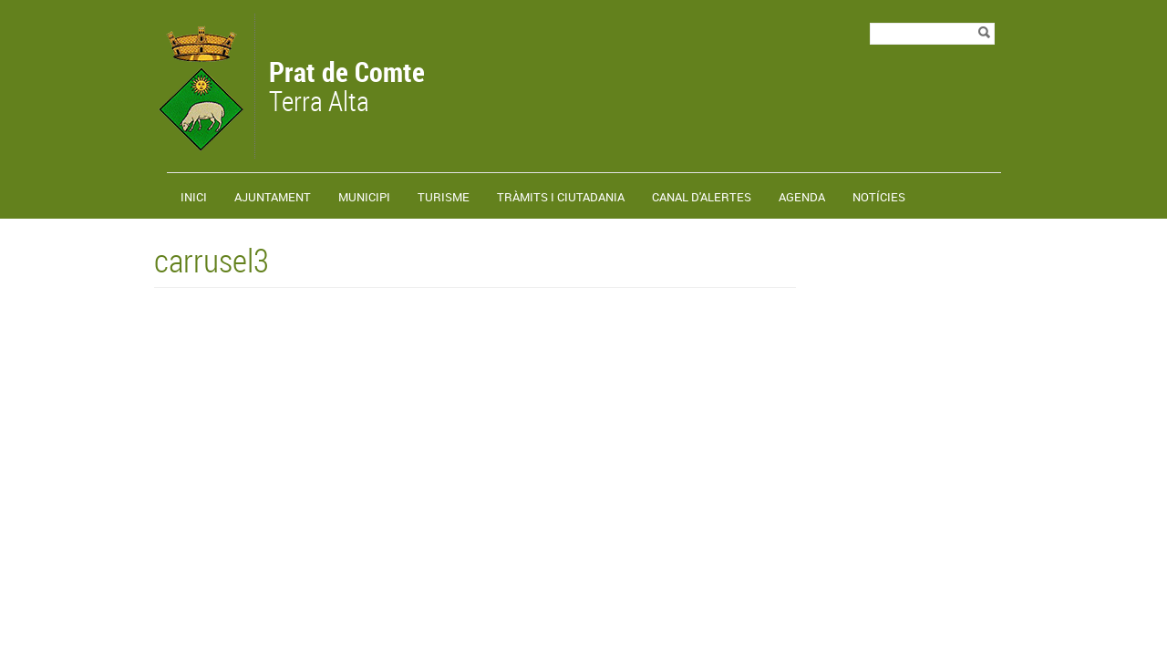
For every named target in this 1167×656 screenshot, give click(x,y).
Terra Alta (347, 88)
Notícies (878, 197)
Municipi (364, 197)
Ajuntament (272, 197)
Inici (194, 197)
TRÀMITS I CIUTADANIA (561, 197)
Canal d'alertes (701, 197)
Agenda (802, 197)
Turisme (444, 197)
